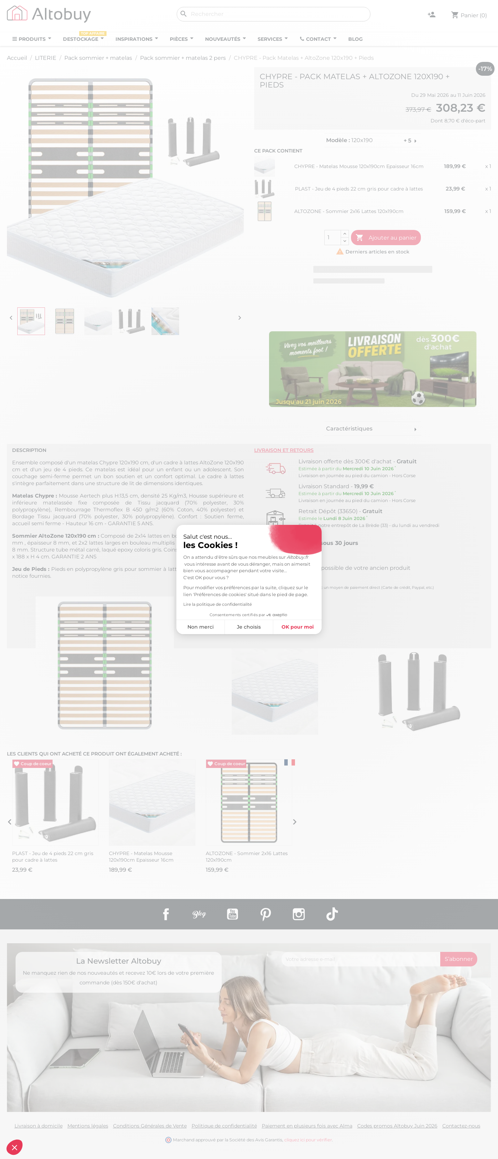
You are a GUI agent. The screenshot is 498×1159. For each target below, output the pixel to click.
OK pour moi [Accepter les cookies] (298, 627)
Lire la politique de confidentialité (217, 604)
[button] (14, 1147)
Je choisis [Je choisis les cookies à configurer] (249, 627)
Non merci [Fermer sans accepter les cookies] (200, 627)
